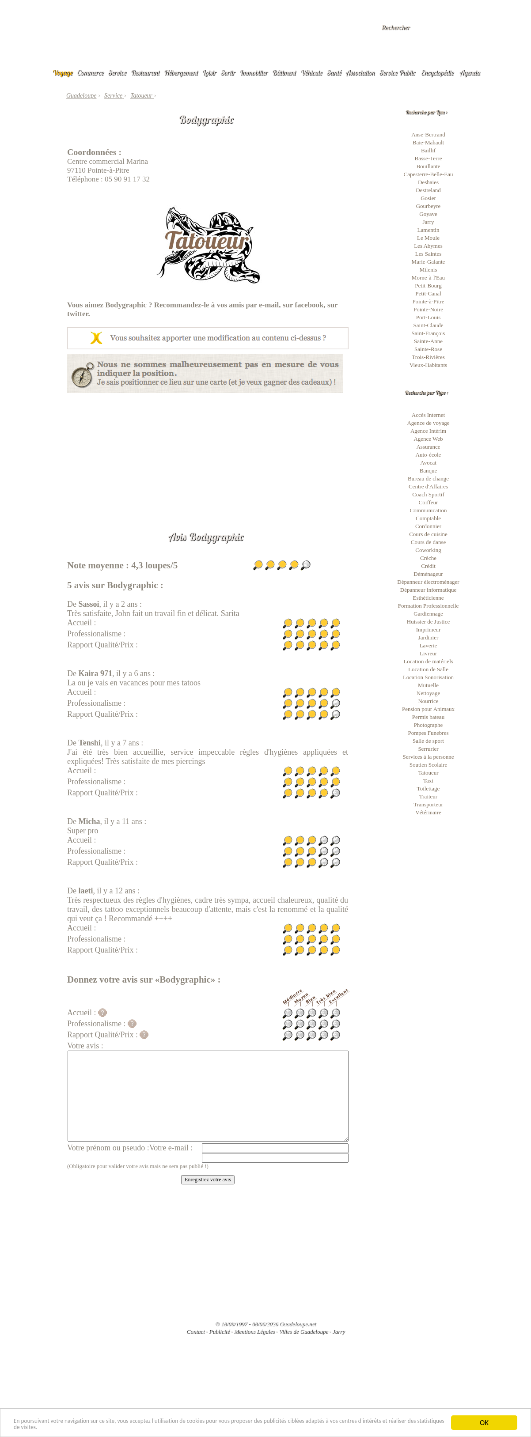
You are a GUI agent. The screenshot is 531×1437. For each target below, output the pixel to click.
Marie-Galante (428, 261)
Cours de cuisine (428, 534)
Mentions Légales (254, 1331)
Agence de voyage (428, 423)
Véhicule (311, 72)
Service (117, 72)
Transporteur (428, 804)
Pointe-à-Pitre (428, 301)
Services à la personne (428, 756)
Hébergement (181, 72)
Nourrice (428, 701)
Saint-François (428, 333)
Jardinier (428, 637)
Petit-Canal (428, 293)
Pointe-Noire (428, 309)
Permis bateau (428, 717)
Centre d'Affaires (428, 486)
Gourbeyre (428, 206)
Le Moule (428, 237)
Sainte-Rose (428, 349)
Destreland (428, 190)
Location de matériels (428, 661)
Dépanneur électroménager (428, 582)
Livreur (428, 653)
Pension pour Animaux (428, 709)
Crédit (428, 566)
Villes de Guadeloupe (303, 1331)
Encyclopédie (437, 72)
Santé (334, 72)
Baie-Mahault (428, 142)
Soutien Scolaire (429, 764)
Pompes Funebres (428, 733)
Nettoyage (428, 693)
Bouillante (428, 166)
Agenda (470, 72)
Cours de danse (428, 542)
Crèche (428, 558)
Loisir (209, 72)
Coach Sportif (428, 494)
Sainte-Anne (428, 341)
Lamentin (428, 230)
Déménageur (428, 574)
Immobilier (253, 72)
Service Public (397, 72)
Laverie (428, 645)
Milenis (428, 269)
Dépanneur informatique (428, 589)
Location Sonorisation (428, 677)
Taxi (428, 780)
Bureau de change (428, 478)
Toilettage (428, 788)
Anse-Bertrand (428, 134)
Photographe (428, 725)
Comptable (428, 518)
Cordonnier (428, 526)
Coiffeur (428, 502)
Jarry (428, 222)
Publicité (219, 1331)
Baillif (428, 150)
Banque (428, 470)
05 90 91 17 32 (127, 179)
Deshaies (428, 182)
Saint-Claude (428, 325)
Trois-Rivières (428, 357)
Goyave (428, 214)
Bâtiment (284, 72)
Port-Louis (428, 317)
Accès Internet (428, 415)
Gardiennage (428, 613)
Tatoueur (428, 772)
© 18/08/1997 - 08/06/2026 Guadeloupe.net (265, 1323)
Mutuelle (428, 685)
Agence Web (428, 438)
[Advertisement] (208, 455)
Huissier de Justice (428, 621)
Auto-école (428, 454)
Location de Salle (428, 669)
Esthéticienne (428, 597)
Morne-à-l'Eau (428, 277)
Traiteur (428, 796)
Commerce (90, 72)
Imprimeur (428, 629)
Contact (195, 1331)
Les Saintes (428, 253)
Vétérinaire (428, 812)
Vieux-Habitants (428, 365)
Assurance (428, 446)
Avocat (428, 462)
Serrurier (428, 748)
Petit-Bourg (428, 285)
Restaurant (145, 72)
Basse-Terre (428, 158)
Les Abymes (428, 245)
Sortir (228, 72)
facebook (309, 305)
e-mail (269, 305)
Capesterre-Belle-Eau (428, 174)
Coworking (428, 550)
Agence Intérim (428, 430)
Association (360, 72)
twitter (77, 314)
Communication (428, 510)
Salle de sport (428, 740)
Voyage (63, 72)
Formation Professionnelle (428, 605)
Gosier (428, 198)
